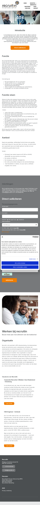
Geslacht (4, 219)
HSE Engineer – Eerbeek (12, 412)
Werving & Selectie (7, 481)
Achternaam (5, 206)
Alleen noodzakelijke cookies (20, 267)
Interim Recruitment (7, 480)
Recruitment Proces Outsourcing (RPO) (12, 479)
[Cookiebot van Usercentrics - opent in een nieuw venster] (32, 237)
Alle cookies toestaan (20, 263)
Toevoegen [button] (5, 231)
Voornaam (4, 213)
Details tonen (32, 259)
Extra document (6, 230)
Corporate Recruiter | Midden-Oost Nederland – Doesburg (19, 380)
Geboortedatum (6, 221)
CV (3, 228)
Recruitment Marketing (8, 482)
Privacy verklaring (6, 490)
